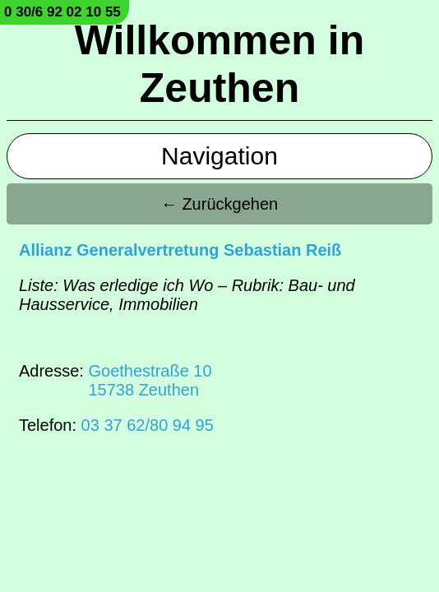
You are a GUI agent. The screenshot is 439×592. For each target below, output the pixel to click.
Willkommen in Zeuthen (219, 64)
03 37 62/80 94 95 (147, 425)
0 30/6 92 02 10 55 (62, 12)
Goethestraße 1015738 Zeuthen (149, 380)
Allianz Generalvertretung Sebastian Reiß (180, 250)
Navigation (219, 155)
